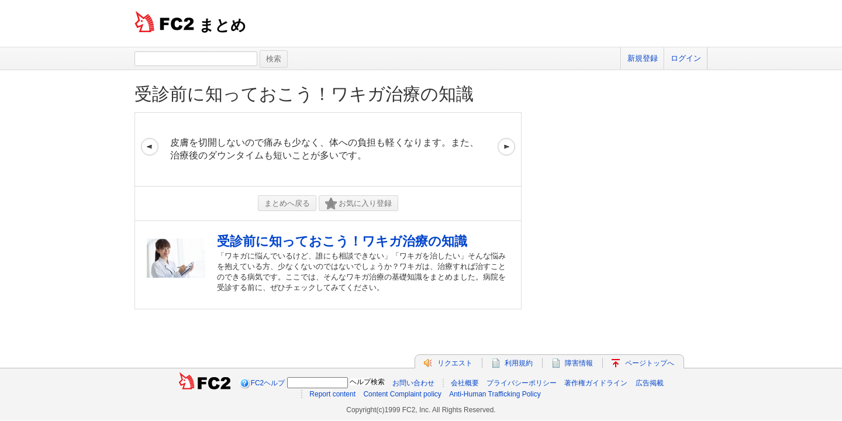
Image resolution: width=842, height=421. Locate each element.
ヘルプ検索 (367, 381)
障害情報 (579, 363)
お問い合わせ (413, 383)
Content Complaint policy (402, 394)
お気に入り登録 (358, 204)
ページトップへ (649, 363)
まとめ (222, 25)
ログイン (686, 58)
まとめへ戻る (287, 203)
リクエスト (454, 363)
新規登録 (642, 58)
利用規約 (519, 363)
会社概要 (465, 383)
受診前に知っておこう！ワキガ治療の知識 (304, 93)
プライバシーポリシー (521, 383)
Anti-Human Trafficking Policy (495, 394)
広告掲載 (650, 383)
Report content (332, 394)
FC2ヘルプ (268, 383)
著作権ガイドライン (595, 383)
